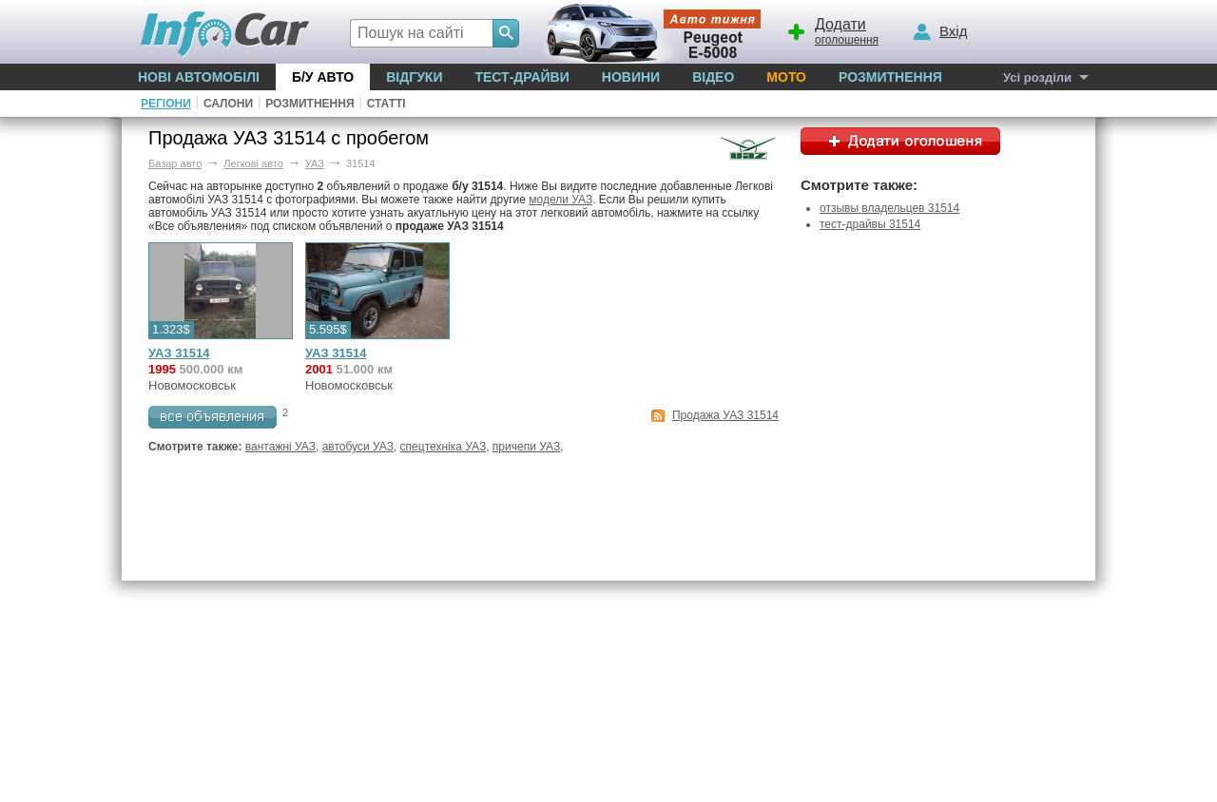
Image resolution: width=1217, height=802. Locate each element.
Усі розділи (1037, 77)
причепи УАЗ (526, 446)
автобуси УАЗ (358, 446)
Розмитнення (890, 77)
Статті (386, 103)
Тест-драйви (521, 77)
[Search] (506, 33)
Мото (786, 77)
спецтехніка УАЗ (443, 446)
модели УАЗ (560, 199)
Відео (713, 77)
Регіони (166, 103)
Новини (631, 77)
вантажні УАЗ (280, 446)
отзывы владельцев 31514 (889, 208)
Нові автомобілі (199, 77)
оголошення (832, 29)
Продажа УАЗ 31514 (725, 415)
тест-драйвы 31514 (870, 224)
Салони (228, 103)
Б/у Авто (323, 77)
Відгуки (414, 77)
